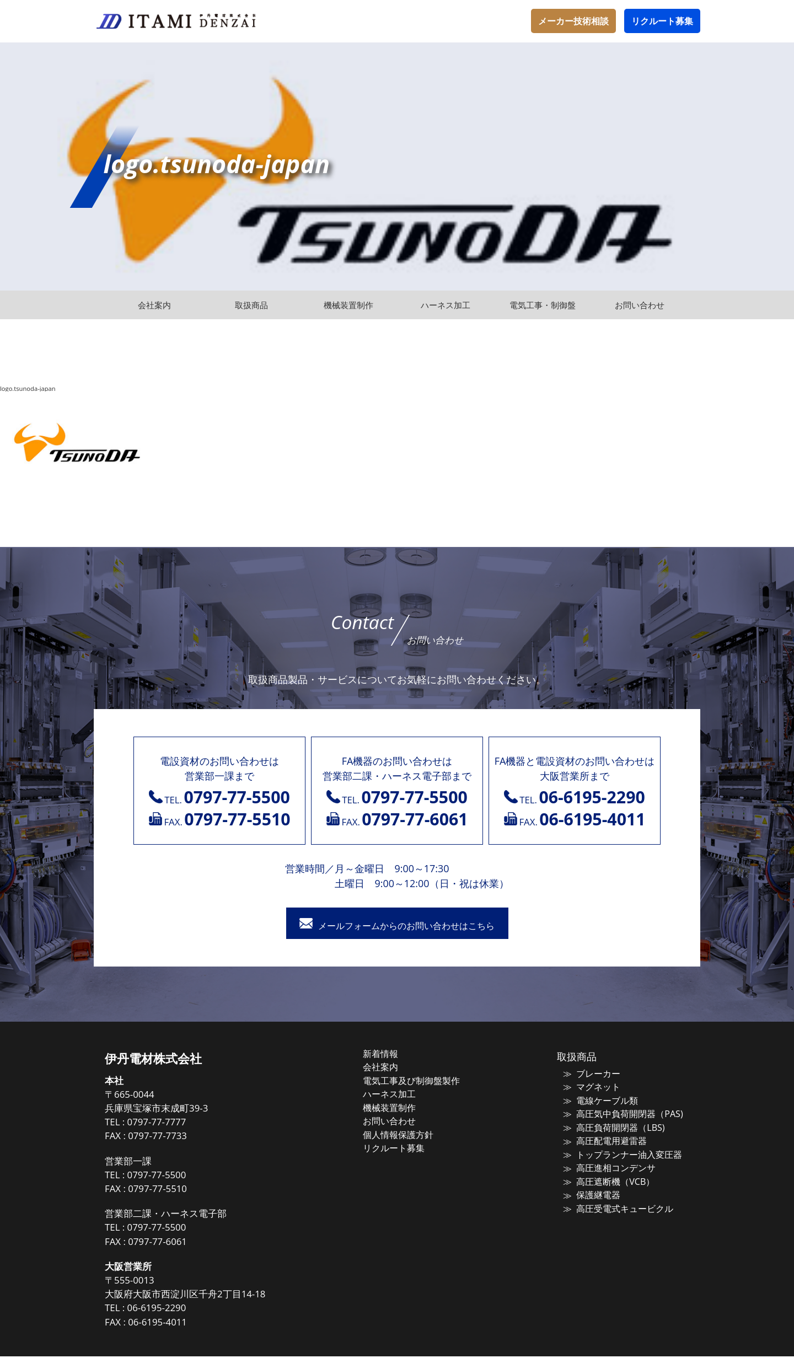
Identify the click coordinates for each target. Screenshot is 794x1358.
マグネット (590, 1087)
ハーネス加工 (401, 1093)
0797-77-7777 (176, 1124)
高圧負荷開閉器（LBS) (611, 1126)
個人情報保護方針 (409, 1133)
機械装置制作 (401, 1107)
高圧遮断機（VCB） (606, 1178)
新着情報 (392, 1055)
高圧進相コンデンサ (607, 1165)
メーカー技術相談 (573, 21)
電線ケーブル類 (599, 1101)
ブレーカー (590, 1075)
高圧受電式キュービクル (615, 1204)
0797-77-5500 (176, 1176)
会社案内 (392, 1067)
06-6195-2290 (176, 1309)
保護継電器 (590, 1191)
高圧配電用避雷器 (603, 1139)
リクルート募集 (662, 21)
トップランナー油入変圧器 (619, 1152)
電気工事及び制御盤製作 (421, 1081)
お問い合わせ (401, 1119)
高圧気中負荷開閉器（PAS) (619, 1113)
